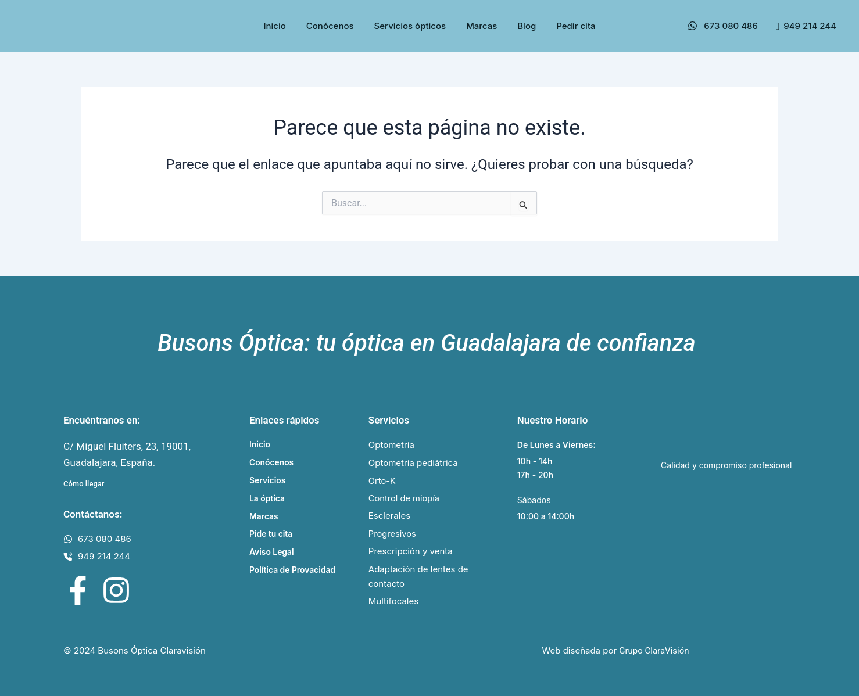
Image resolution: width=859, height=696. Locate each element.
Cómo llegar (83, 483)
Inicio (274, 25)
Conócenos (330, 25)
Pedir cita (575, 25)
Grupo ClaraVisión (654, 651)
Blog (526, 25)
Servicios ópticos (410, 25)
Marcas (481, 25)
